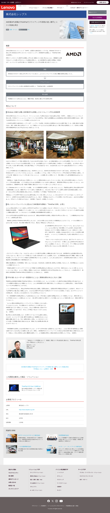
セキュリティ (33, 486)
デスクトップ (60, 479)
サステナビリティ (35, 8)
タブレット (60, 476)
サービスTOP (82, 469)
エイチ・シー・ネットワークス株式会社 (70, 446)
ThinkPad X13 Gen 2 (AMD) (31, 386)
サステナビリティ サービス (86, 476)
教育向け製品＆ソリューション (37, 476)
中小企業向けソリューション (37, 483)
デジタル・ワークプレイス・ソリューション (90, 472)
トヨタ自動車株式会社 (24, 446)
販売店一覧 (12, 485)
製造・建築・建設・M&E (36, 479)
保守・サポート (83, 479)
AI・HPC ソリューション (36, 490)
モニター (59, 490)
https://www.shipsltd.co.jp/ (26, 409)
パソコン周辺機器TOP (62, 469)
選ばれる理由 (23, 8)
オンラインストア (13, 489)
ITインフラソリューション (36, 472)
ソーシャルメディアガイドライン (56, 506)
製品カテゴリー (97, 12)
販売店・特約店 (94, 25)
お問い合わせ (102, 2)
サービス (75, 8)
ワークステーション (62, 483)
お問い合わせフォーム (97, 22)
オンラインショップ (88, 2)
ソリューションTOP (34, 469)
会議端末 (59, 486)
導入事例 (84, 8)
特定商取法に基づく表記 (72, 506)
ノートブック (60, 472)
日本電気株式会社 (64, 435)
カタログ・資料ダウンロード (99, 8)
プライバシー (35, 506)
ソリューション (49, 8)
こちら (91, 32)
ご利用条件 (43, 506)
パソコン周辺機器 (63, 8)
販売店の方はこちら (75, 2)
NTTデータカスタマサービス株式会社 (29, 435)
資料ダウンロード (13, 479)
